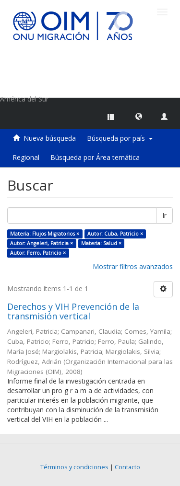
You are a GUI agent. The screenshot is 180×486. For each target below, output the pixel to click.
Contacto (127, 467)
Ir (164, 215)
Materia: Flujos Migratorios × (44, 233)
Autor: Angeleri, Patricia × (41, 243)
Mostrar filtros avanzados (133, 266)
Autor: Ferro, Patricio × (38, 252)
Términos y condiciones (74, 467)
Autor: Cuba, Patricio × (115, 233)
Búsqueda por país (120, 138)
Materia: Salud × (101, 243)
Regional (25, 157)
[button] (138, 116)
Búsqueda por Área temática (95, 157)
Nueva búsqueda (50, 138)
